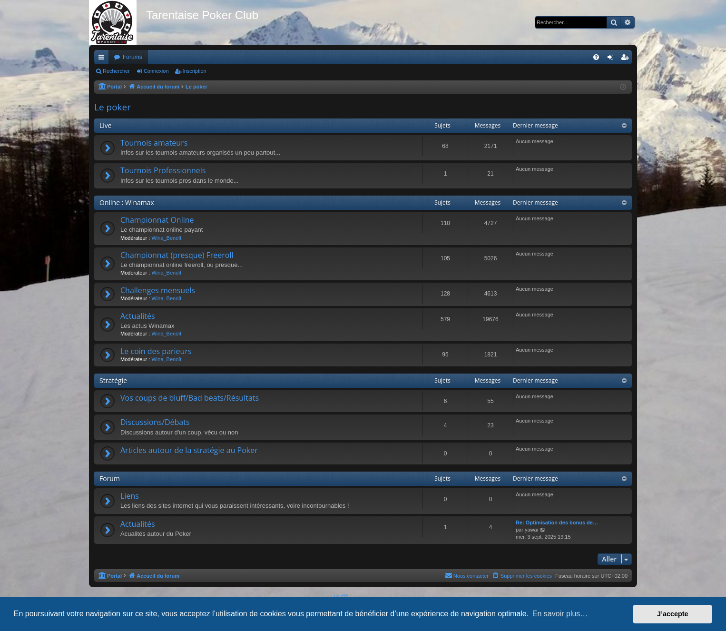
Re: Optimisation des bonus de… (557, 522)
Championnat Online (157, 220)
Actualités (137, 316)
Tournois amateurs (153, 143)
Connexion (156, 71)
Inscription (194, 71)
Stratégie (113, 380)
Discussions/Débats (155, 422)
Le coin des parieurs (156, 351)
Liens (129, 496)
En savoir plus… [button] (560, 614)
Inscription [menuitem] (627, 59)
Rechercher (116, 71)
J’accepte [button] (672, 614)
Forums (132, 57)
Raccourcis (103, 59)
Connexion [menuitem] (613, 59)
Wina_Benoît (166, 238)
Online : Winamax (126, 202)
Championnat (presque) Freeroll (177, 255)
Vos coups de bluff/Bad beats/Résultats (189, 398)
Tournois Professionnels (163, 170)
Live (105, 125)
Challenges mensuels (157, 290)
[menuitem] (596, 57)
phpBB (341, 596)
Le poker (112, 107)
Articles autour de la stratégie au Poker (189, 450)
